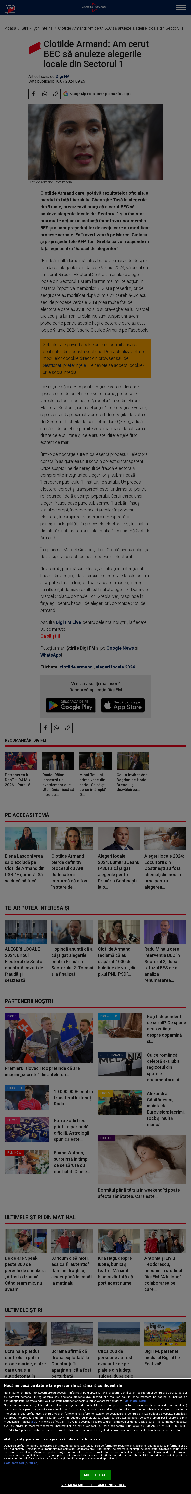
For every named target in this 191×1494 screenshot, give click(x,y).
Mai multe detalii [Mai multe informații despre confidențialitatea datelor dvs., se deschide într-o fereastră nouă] (135, 1401)
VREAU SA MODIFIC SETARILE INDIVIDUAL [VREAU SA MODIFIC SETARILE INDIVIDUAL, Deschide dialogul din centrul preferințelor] (93, 1485)
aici (33, 1421)
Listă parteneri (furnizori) (21, 1463)
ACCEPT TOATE (95, 1475)
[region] (95, 1436)
